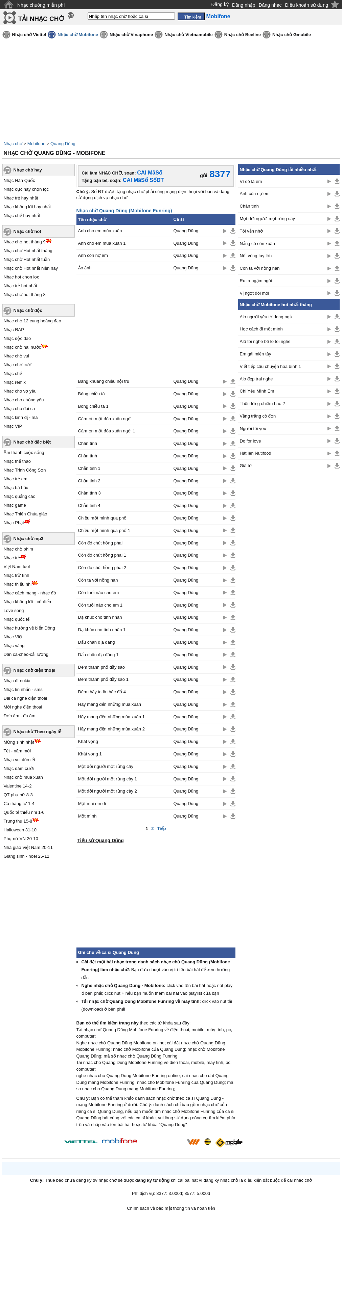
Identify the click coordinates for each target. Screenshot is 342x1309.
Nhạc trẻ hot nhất (20, 285)
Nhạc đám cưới (19, 768)
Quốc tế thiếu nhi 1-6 (24, 812)
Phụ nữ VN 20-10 (21, 838)
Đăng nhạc (270, 5)
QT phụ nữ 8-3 (18, 794)
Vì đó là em (251, 181)
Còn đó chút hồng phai (100, 542)
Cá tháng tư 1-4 (19, 803)
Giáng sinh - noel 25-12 (26, 856)
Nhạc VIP (13, 426)
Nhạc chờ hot (27, 231)
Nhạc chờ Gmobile (291, 34)
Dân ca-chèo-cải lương (26, 654)
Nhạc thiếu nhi (18, 584)
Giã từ (246, 465)
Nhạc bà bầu (16, 487)
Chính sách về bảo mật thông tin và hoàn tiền (171, 1208)
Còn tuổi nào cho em (98, 592)
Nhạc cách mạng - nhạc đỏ (30, 592)
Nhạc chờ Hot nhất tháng (28, 250)
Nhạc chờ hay (28, 169)
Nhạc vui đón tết (20, 759)
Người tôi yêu (253, 428)
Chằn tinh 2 (89, 480)
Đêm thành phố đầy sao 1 (103, 679)
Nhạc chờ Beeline (242, 34)
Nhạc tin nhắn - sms (23, 689)
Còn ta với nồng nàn (98, 580)
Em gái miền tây (255, 353)
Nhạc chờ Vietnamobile (188, 34)
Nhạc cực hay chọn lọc (26, 189)
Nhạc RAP (14, 329)
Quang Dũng (62, 143)
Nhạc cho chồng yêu (24, 399)
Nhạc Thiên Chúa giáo (25, 513)
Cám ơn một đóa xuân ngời (105, 418)
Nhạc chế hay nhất (22, 215)
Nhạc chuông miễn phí (41, 5)
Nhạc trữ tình (16, 575)
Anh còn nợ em (93, 255)
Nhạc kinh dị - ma (21, 417)
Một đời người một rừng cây (105, 766)
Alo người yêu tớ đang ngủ (266, 316)
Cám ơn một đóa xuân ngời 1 (106, 430)
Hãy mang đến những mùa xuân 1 (111, 716)
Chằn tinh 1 (89, 468)
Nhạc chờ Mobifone (78, 34)
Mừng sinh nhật (19, 742)
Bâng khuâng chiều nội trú (104, 381)
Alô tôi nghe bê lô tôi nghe (265, 341)
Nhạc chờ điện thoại (34, 670)
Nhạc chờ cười (18, 364)
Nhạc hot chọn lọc (21, 276)
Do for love (250, 441)
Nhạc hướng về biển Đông (29, 628)
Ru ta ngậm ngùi (256, 280)
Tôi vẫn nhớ (251, 231)
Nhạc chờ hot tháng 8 (25, 294)
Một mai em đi (92, 803)
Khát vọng (88, 741)
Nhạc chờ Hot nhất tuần (27, 259)
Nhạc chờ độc (28, 310)
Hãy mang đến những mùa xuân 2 (111, 728)
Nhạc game (15, 505)
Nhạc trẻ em (15, 478)
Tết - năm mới (17, 750)
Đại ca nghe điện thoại (25, 698)
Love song (14, 610)
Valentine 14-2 (18, 786)
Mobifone (36, 143)
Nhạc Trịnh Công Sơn (25, 470)
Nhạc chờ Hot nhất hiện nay (31, 268)
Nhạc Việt (13, 636)
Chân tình (87, 443)
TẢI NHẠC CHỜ (41, 18)
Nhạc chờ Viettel (29, 34)
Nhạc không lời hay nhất (27, 206)
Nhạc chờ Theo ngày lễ (37, 731)
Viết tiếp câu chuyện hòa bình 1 (270, 366)
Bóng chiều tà (91, 393)
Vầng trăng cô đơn (258, 416)
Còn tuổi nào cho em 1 (100, 605)
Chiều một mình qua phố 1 (104, 530)
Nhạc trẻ (12, 557)
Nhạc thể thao (17, 461)
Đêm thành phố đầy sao (101, 667)
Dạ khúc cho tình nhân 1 (102, 629)
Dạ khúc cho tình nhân (100, 617)
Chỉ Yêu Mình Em (257, 391)
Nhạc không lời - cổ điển (27, 601)
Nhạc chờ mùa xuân (23, 777)
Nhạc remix (15, 382)
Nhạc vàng (14, 645)
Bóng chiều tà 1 (93, 406)
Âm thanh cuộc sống (24, 452)
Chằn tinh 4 (89, 505)
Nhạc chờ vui (16, 355)
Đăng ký (220, 4)
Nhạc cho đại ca (19, 408)
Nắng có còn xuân (257, 243)
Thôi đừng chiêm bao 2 (262, 403)
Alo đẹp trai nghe (256, 378)
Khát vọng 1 (90, 753)
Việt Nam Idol (17, 566)
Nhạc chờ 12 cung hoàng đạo (32, 320)
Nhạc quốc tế (17, 619)
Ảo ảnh (85, 267)
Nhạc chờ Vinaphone (131, 34)
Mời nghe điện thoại (23, 707)
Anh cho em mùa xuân (100, 230)
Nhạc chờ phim (18, 549)
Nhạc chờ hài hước (22, 347)
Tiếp (161, 828)
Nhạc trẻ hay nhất (21, 198)
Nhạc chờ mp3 (29, 538)
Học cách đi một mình (261, 328)
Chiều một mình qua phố (102, 517)
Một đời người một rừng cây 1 (107, 778)
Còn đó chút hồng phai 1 (102, 555)
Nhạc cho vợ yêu (20, 391)
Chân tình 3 (89, 493)
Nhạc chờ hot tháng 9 (25, 241)
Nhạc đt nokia (17, 680)
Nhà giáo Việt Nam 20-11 (28, 847)
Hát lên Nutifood (255, 453)
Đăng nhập (243, 5)
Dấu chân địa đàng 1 (98, 654)
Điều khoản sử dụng (306, 5)
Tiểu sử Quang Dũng (100, 840)
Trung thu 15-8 (18, 821)
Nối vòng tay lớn (256, 255)
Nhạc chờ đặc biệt (32, 442)
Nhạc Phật (14, 522)
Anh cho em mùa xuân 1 (102, 243)
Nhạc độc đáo (17, 338)
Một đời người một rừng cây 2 (107, 791)
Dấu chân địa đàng (96, 642)
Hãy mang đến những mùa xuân (109, 704)
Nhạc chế (13, 373)
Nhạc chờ (13, 143)
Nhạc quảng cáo (20, 496)
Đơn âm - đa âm (20, 715)
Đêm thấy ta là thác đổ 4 (102, 691)
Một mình (87, 816)
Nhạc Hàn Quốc (19, 180)
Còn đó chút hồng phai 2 (102, 567)
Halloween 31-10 (20, 829)
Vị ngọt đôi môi (254, 293)
